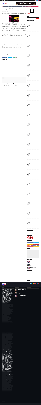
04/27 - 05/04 (33, 175)
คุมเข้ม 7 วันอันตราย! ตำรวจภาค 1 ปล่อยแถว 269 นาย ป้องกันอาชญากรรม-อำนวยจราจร (13, 83)
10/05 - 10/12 (33, 201)
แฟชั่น (6, 368)
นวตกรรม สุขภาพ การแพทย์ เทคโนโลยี (8, 357)
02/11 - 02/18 (33, 105)
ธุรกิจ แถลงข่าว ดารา (6, 353)
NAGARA (3, 292)
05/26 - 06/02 (33, 122)
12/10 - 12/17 (33, 95)
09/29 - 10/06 (33, 142)
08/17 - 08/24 (33, 193)
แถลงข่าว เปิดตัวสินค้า (11, 343)
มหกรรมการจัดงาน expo (4, 373)
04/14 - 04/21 (33, 115)
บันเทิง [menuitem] (25, 6)
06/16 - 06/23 (33, 125)
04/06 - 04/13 (33, 172)
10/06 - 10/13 (33, 143)
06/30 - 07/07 (33, 127)
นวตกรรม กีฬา (3, 357)
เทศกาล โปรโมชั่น (9, 351)
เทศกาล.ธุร (3, 352)
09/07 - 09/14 (33, 196)
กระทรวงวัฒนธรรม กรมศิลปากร (8, 295)
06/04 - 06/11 (33, 65)
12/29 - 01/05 (33, 156)
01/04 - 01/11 (33, 215)
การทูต (9, 305)
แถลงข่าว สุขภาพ (10, 346)
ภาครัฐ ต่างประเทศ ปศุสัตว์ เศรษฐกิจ (7, 369)
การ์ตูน (10, 304)
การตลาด (3, 301)
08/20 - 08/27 (33, 77)
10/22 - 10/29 (33, 87)
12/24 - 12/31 (33, 97)
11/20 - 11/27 (33, 34)
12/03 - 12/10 (33, 94)
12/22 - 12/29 (33, 155)
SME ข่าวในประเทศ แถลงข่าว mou (5, 293)
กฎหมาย (4, 294)
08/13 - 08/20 (33, 76)
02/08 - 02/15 (33, 221)
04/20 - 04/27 (33, 174)
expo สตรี (11, 289)
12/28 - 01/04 (33, 214)
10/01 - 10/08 (33, 84)
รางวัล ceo (12, 376)
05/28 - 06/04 (33, 64)
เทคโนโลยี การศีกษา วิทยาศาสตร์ (5, 350)
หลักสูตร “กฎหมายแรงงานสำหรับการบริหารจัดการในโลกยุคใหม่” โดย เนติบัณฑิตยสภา (21, 292)
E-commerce (3, 289)
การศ (2, 307)
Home (2, 0)
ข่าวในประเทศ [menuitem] (5, 6)
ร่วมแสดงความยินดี (3, 376)
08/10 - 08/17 (33, 192)
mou (6, 290)
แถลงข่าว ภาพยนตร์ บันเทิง (8, 345)
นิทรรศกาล (6, 359)
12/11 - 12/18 (33, 37)
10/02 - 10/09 (33, 26)
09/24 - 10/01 (33, 83)
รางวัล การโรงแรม (7, 377)
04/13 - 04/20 (33, 173)
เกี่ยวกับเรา (4, 0)
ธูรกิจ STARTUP (11, 354)
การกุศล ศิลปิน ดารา (9, 298)
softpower (10, 293)
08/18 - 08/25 (33, 135)
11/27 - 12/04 (33, 35)
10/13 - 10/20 (33, 144)
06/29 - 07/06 (33, 185)
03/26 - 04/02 (33, 54)
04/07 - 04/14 (33, 114)
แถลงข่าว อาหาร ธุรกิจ (4, 347)
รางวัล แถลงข (3, 379)
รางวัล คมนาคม (11, 377)
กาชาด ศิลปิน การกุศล (4, 297)
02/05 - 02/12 (33, 46)
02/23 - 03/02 (33, 165)
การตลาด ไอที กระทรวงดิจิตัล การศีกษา (5, 304)
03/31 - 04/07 (33, 113)
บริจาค (7, 359)
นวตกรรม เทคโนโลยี (4, 356)
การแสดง (11, 309)
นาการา (10, 358)
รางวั (8, 376)
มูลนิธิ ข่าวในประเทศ (11, 374)
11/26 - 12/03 (33, 93)
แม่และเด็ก (3, 375)
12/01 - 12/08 (33, 152)
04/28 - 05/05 (33, 117)
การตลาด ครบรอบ (9, 301)
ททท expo (9, 347)
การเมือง (5, 306)
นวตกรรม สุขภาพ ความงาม (4, 358)
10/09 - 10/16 (33, 27)
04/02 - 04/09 (33, 55)
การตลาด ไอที (7, 302)
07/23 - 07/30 (33, 73)
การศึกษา (4, 307)
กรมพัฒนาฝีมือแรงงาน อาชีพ (8, 294)
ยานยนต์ (5, 375)
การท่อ (12, 304)
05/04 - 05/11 (33, 176)
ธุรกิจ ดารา (10, 352)
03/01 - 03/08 (33, 224)
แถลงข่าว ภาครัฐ (3, 345)
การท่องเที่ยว (3, 305)
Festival (2, 290)
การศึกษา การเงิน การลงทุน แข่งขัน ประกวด (5, 308)
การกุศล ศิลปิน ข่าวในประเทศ (4, 298)
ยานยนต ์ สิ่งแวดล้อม (8, 375)
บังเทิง (9, 359)
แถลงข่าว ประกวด (9, 342)
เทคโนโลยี (8, 349)
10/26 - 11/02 (33, 204)
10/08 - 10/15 (33, 85)
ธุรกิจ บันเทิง (10, 353)
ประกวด (4, 362)
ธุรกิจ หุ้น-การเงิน (3, 354)
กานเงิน (7, 297)
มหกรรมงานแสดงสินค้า (9, 373)
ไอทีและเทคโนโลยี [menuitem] (15, 6)
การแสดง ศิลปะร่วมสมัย (8, 310)
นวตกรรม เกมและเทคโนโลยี (7, 355)
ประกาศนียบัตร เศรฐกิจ (9, 365)
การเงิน (2, 299)
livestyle (5, 290)
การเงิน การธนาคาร (5, 299)
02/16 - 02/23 (33, 164)
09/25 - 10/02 (33, 25)
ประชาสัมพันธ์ (3, 366)
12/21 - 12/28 (33, 213)
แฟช (5, 368)
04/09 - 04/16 (33, 56)
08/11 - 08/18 (33, 134)
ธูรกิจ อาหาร (3, 355)
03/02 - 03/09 (33, 166)
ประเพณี (8, 366)
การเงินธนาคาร (9, 300)
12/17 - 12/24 (33, 96)
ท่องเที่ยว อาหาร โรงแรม (6, 348)
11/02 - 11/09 (33, 205)
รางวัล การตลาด (3, 377)
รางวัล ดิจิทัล (11, 378)
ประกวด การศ (7, 362)
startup (12, 293)
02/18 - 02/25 (33, 106)
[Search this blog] (31, 18)
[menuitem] (2, 6)
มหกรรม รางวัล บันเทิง (7, 372)
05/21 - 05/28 (33, 63)
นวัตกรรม (8, 358)
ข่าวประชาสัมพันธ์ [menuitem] (33, 6)
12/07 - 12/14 (33, 211)
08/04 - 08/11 (33, 133)
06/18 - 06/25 (33, 67)
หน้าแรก (28, 232)
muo (10, 291)
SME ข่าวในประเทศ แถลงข (9, 292)
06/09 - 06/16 (33, 124)
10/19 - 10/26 (33, 203)
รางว (6, 376)
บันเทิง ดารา (8, 360)
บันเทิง (3, 8)
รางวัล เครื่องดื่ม (8, 378)
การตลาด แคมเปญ (3, 302)
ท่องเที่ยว (3, 348)
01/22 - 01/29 (33, 44)
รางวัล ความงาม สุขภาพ (4, 378)
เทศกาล (2, 351)
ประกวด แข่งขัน (10, 362)
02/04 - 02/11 (33, 104)
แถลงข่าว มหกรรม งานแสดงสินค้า (5, 346)
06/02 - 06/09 (33, 123)
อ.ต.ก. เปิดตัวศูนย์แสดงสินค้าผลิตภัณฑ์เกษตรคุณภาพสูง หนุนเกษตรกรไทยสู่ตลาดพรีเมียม (34, 267)
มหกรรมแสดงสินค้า (6, 374)
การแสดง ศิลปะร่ (3, 310)
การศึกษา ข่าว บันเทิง (4, 309)
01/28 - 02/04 (33, 103)
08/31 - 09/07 (33, 195)
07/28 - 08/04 (33, 132)
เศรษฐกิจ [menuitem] (11, 6)
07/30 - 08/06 (33, 74)
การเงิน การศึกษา (9, 299)
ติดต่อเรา (7, 0)
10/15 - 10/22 (33, 86)
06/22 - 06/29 (33, 184)
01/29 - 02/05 (33, 45)
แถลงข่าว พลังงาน (3, 344)
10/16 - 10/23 (33, 28)
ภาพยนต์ (6, 370)
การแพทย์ (3, 306)
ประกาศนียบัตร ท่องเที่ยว (4, 365)
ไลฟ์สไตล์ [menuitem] (23, 6)
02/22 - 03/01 (33, 223)
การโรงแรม (8, 306)
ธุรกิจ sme (3, 353)
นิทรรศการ (3, 359)
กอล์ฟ (8, 296)
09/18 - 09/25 (33, 24)
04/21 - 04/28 (33, 116)
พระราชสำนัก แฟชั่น (8, 367)
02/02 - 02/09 (33, 162)
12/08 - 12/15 (33, 153)
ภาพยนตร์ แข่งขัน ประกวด (4, 371)
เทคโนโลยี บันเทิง (9, 350)
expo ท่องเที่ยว (8, 289)
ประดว (5, 366)
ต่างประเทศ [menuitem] (28, 6)
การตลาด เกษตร (5, 301)
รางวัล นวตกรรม (9, 379)
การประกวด (12, 305)
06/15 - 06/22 (33, 183)
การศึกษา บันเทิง (7, 307)
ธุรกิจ (8, 352)
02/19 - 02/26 (33, 48)
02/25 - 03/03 (33, 107)
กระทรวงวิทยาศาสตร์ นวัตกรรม (4, 296)
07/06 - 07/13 (33, 186)
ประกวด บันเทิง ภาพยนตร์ (10, 363)
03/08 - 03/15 (33, 225)
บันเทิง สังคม (8, 361)
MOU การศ (3, 291)
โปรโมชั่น (3, 367)
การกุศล (9, 297)
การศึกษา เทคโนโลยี (8, 309)
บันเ (2, 362)
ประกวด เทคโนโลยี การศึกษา (4, 363)
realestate (5, 292)
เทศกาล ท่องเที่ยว (5, 351)
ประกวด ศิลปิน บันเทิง (4, 364)
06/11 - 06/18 (33, 66)
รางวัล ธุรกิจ (6, 379)
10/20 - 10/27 (33, 145)
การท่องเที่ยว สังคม (6, 305)
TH (2, 294)
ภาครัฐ (2, 369)
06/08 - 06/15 (33, 182)
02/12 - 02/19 (33, 47)
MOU (8, 290)
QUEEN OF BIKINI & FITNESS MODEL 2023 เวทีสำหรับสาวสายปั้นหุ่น (34, 264)
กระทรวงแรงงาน (3, 295)
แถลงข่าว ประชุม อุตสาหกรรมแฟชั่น (5, 343)
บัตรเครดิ (12, 359)
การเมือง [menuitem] (8, 6)
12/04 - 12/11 (33, 36)
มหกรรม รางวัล (3, 372)
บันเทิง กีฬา (5, 360)
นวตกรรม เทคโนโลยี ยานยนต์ (8, 356)
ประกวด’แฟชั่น (8, 364)
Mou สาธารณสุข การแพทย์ (7, 291)
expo (5, 289)
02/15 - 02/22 (33, 222)
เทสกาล (5, 352)
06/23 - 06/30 (33, 126)
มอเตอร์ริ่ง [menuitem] (19, 6)
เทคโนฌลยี (6, 349)
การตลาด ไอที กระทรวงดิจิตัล (4, 303)
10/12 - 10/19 (33, 202)
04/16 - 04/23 (33, 57)
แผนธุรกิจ (5, 367)
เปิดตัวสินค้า (10, 366)
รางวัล (10, 376)
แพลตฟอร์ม (3, 368)
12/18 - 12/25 (33, 38)
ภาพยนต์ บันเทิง (9, 370)
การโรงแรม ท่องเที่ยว (11, 306)
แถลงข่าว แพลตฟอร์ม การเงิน (8, 344)
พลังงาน (11, 367)
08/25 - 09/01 (33, 136)
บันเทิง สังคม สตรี (11, 361)
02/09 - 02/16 (33, 163)
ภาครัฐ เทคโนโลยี (3, 370)
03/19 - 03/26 (33, 53)
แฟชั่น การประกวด (9, 368)
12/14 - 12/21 (33, 212)
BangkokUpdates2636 (4, 11)
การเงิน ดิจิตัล (3, 300)
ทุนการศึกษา (3, 349)
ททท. (11, 347)
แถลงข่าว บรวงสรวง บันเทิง (4, 342)
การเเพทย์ (11, 310)
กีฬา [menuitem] (30, 6)
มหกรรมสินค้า (3, 374)
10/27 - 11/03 (33, 146)
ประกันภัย (10, 364)
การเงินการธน (6, 300)
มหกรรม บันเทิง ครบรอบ (9, 371)
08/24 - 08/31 (33, 194)
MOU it (10, 290)
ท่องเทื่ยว (10, 348)
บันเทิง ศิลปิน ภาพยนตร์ (4, 361)
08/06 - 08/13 (33, 75)
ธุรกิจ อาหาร (7, 354)
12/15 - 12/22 (33, 154)
